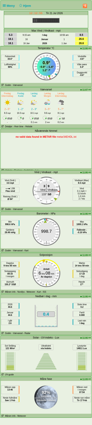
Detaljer (6, 126)
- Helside (28, 126)
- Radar (26, 333)
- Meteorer (30, 292)
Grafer (6, 85)
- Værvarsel (17, 85)
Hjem (25, 5)
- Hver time (18, 126)
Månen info (8, 292)
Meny (10, 5)
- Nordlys (20, 292)
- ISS (44, 292)
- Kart (25, 250)
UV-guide (7, 374)
